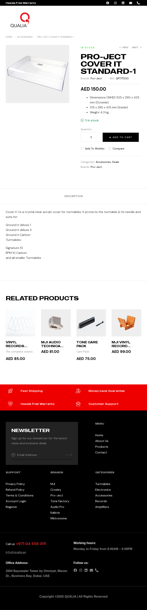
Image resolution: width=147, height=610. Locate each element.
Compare (118, 148)
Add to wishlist (95, 148)
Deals (115, 162)
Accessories (24, 36)
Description (73, 196)
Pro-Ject (96, 78)
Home (9, 36)
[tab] (73, 196)
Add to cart (122, 137)
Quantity (86, 129)
